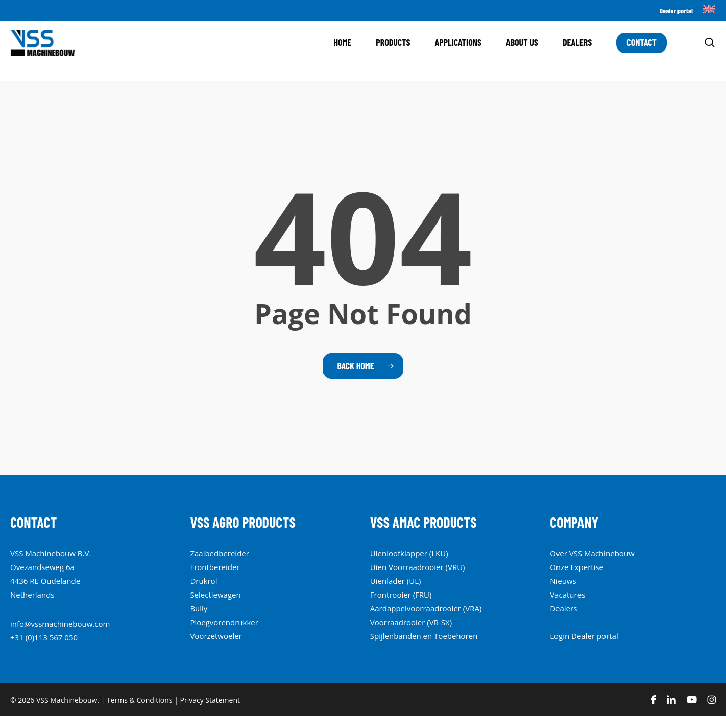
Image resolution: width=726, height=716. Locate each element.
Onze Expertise (576, 567)
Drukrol (203, 581)
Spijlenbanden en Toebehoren (424, 636)
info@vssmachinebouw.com (60, 624)
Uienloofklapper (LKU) (409, 553)
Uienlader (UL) (395, 581)
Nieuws (563, 581)
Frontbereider (214, 567)
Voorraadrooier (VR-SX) (411, 622)
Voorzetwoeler (215, 636)
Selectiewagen (215, 594)
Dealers (563, 608)
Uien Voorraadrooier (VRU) (417, 567)
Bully (198, 608)
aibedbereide (222, 553)
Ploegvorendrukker (224, 622)
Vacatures (567, 594)
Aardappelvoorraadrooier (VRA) (426, 608)
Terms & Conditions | (143, 700)
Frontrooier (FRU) (401, 594)
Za (194, 553)
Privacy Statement (210, 700)
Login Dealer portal (584, 636)
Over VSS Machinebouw (592, 553)
